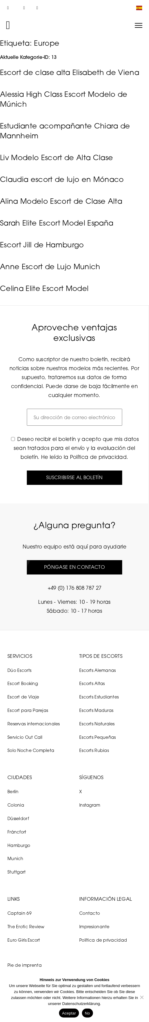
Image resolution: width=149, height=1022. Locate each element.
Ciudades (19, 777)
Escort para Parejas (27, 710)
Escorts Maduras (96, 710)
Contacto (89, 913)
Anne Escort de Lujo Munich (50, 266)
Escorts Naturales (97, 723)
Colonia (15, 805)
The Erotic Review (26, 926)
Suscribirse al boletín (74, 477)
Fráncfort (17, 831)
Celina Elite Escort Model (44, 288)
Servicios (19, 656)
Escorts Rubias (94, 750)
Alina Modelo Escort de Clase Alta (61, 201)
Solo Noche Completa (30, 750)
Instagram (89, 805)
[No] (142, 997)
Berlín (13, 791)
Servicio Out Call (25, 737)
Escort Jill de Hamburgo (42, 244)
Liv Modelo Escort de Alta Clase (56, 157)
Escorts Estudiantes (99, 696)
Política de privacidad (98, 457)
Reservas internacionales (33, 723)
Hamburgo (18, 845)
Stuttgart (16, 871)
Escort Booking (22, 683)
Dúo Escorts (19, 670)
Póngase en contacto (74, 567)
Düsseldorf (18, 818)
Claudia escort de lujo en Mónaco (62, 179)
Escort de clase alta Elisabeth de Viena (69, 72)
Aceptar (69, 1013)
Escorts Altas (92, 683)
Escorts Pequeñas (97, 737)
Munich (15, 858)
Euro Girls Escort (23, 940)
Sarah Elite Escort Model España (56, 222)
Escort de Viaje (23, 696)
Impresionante (94, 926)
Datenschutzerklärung (81, 1003)
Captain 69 (19, 913)
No (87, 1013)
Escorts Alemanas (97, 670)
